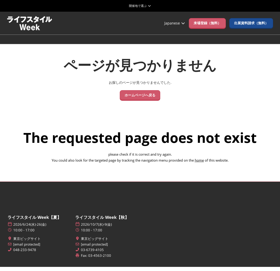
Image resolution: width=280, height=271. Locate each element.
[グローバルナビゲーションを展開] (140, 6)
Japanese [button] (174, 27)
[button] (207, 27)
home (199, 164)
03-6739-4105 (92, 254)
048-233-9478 (24, 254)
